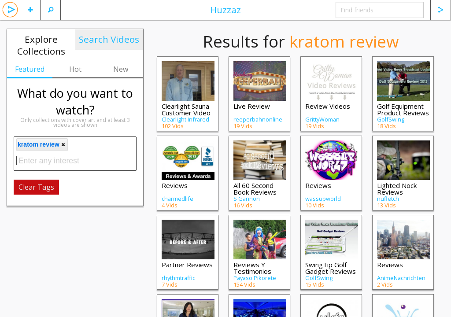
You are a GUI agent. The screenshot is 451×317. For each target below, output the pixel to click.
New (120, 69)
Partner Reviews (187, 264)
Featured (29, 69)
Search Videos (109, 39)
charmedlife (177, 199)
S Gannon (246, 199)
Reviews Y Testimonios (252, 268)
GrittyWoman (322, 119)
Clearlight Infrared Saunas (185, 122)
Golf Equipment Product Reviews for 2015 (403, 113)
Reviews (175, 185)
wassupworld (323, 199)
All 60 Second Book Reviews (255, 188)
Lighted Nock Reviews (397, 188)
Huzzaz (225, 10)
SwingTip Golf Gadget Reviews (330, 268)
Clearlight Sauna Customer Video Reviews (186, 113)
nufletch (388, 199)
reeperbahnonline (257, 119)
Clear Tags (36, 187)
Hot (75, 69)
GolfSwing (390, 119)
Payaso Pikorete (254, 278)
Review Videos (327, 106)
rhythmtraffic (178, 278)
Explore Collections (41, 45)
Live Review (251, 106)
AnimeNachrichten (401, 278)
